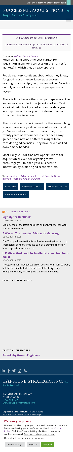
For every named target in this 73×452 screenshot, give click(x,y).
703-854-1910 (11, 399)
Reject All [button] (33, 444)
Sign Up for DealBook (16, 217)
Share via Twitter (57, 186)
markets (6, 178)
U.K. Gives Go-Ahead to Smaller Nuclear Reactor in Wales (35, 255)
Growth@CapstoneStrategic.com (18, 402)
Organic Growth (31, 178)
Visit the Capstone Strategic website (46, 2)
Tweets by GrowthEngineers (21, 355)
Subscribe (10, 186)
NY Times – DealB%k (17, 211)
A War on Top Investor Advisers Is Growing (30, 233)
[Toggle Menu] (68, 20)
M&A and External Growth (26, 56)
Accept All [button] (47, 444)
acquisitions (12, 176)
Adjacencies (27, 176)
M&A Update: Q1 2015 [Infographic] (38, 37)
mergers (17, 178)
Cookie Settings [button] (15, 444)
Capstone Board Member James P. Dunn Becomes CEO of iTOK (36, 46)
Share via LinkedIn (32, 186)
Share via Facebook (16, 194)
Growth (58, 176)
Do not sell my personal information (24, 438)
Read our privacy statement (39, 434)
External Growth (44, 176)
